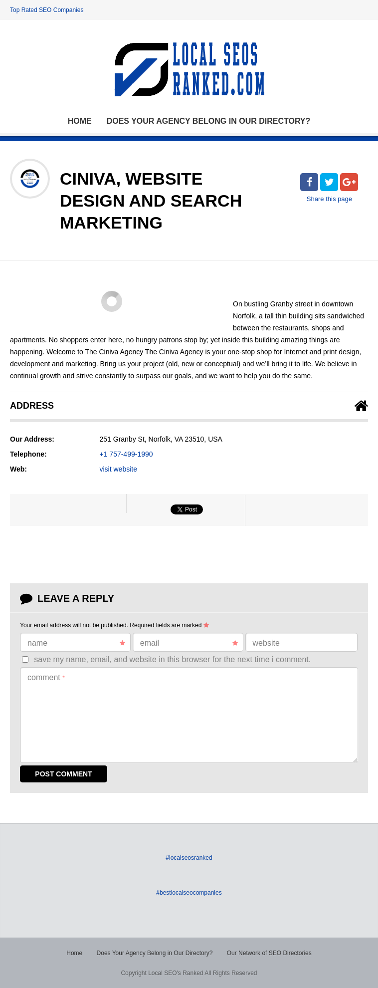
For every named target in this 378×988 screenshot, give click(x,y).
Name (76, 643)
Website (266, 643)
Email (189, 643)
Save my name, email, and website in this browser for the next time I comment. (172, 659)
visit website (118, 469)
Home (80, 121)
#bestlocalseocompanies (188, 892)
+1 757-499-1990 (126, 454)
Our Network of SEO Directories (269, 953)
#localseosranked (189, 857)
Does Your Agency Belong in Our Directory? (209, 121)
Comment (46, 677)
